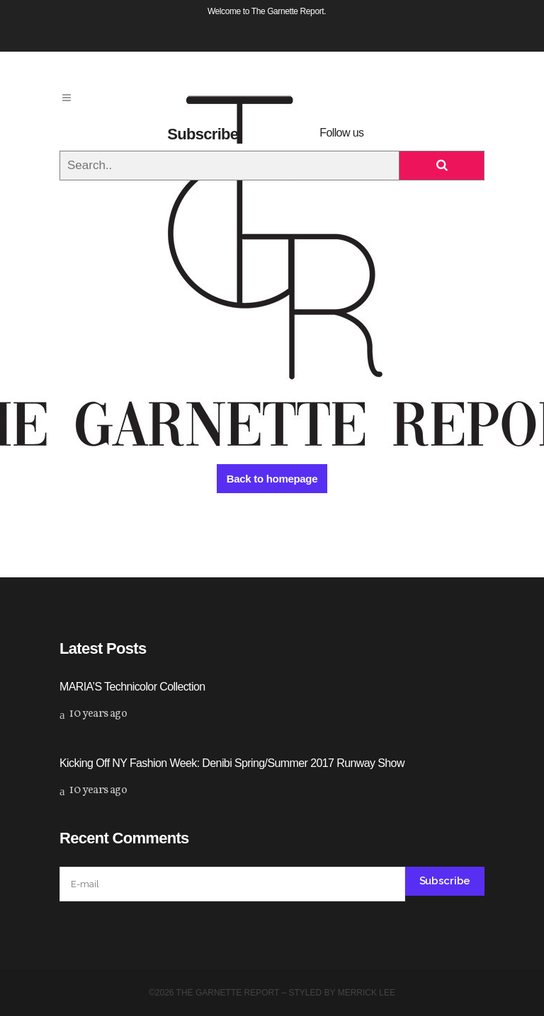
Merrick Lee (366, 993)
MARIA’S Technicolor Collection (132, 687)
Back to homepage (272, 479)
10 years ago (93, 714)
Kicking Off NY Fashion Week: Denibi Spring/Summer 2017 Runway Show (232, 763)
